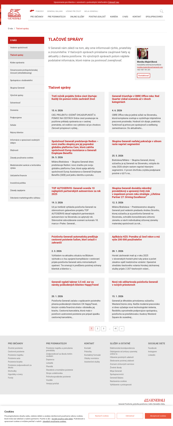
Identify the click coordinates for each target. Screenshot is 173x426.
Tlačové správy (16, 55)
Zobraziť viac (113, 2)
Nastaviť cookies (102, 416)
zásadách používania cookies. (54, 421)
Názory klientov (16, 132)
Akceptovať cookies (158, 416)
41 (116, 328)
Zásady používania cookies (21, 158)
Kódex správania (17, 62)
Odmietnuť (130, 416)
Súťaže (13, 125)
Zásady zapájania (17, 190)
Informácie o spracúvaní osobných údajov (25, 141)
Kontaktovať (143, 75)
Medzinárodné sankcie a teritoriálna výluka (25, 166)
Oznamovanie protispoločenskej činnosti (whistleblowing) (24, 71)
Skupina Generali (17, 88)
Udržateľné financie (18, 175)
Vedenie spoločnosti (19, 47)
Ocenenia (14, 110)
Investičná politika (18, 183)
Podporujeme (16, 117)
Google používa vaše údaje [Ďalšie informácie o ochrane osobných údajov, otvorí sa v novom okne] (62, 419)
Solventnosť (15, 103)
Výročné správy (16, 95)
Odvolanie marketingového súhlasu (25, 198)
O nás (10, 28)
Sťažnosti (14, 150)
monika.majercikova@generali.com (150, 67)
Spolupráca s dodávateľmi (21, 80)
